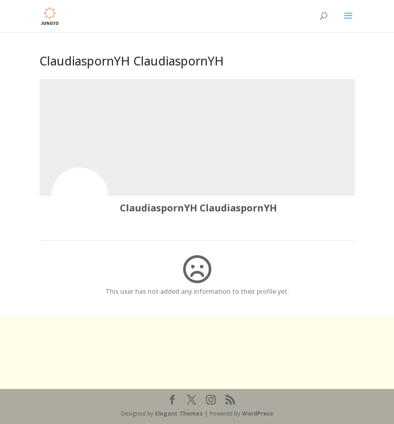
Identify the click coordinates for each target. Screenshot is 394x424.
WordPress (257, 413)
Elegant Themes (179, 413)
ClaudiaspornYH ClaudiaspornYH (198, 207)
